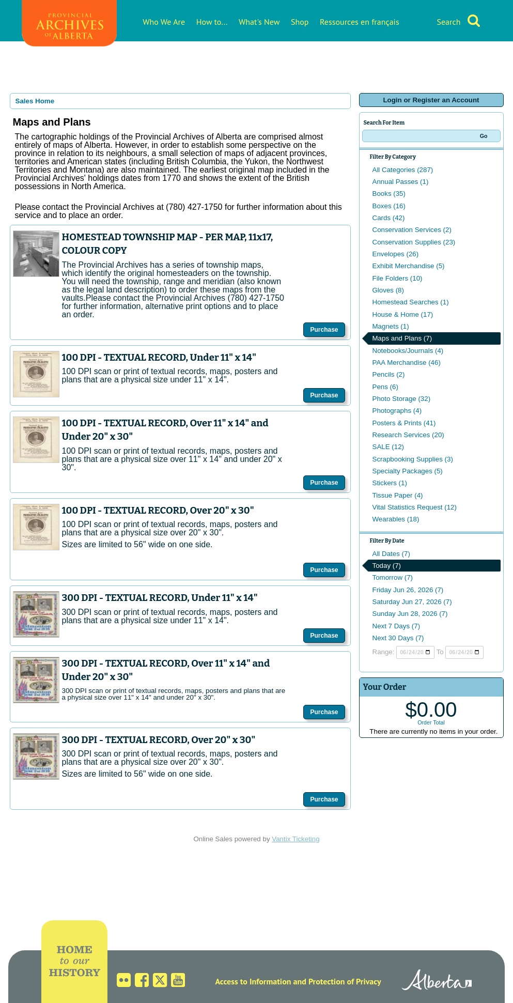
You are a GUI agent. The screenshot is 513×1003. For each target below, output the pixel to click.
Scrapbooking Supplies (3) (412, 459)
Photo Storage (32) (401, 399)
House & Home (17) (402, 314)
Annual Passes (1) (400, 182)
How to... (212, 22)
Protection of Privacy (344, 981)
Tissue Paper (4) (397, 495)
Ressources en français (359, 22)
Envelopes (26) (395, 254)
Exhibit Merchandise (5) (408, 266)
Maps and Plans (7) (402, 338)
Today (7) (386, 565)
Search (448, 22)
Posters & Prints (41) (404, 423)
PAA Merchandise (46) (406, 362)
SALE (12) (388, 447)
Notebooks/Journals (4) (408, 350)
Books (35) (389, 193)
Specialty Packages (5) (407, 471)
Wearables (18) (395, 519)
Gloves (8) (388, 290)
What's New (259, 22)
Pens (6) (385, 387)
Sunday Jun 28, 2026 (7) (410, 614)
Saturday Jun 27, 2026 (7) (412, 602)
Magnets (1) (390, 326)
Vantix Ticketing (295, 839)
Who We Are (164, 22)
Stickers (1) (389, 483)
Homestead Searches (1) (410, 302)
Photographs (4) (397, 410)
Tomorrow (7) (392, 577)
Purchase (324, 329)
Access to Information (253, 981)
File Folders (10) (397, 278)
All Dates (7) (391, 554)
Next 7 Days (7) (396, 626)
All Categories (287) (402, 170)
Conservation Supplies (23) (414, 242)
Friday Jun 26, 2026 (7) (408, 590)
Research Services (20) (408, 435)
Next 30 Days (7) (398, 638)
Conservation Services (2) (412, 230)
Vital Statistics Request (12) (414, 507)
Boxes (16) (389, 206)
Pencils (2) (388, 374)
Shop (299, 22)
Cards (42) (388, 218)
